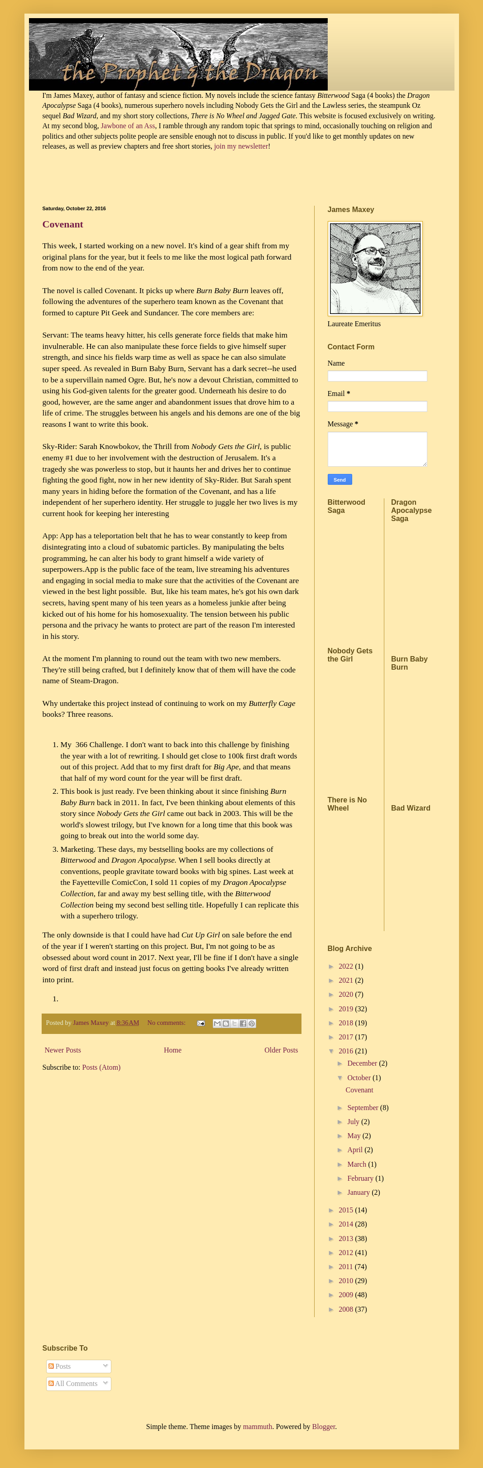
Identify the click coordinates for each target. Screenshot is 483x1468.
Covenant (63, 224)
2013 (347, 1238)
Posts (59, 1366)
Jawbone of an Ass (127, 126)
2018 (347, 1023)
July (354, 1121)
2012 (347, 1252)
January (359, 1192)
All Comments (73, 1383)
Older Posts (281, 1050)
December (363, 1063)
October (360, 1078)
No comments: (167, 1022)
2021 (347, 980)
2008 (347, 1309)
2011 (346, 1266)
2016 (347, 1051)
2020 (347, 994)
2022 (347, 966)
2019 (347, 1009)
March (357, 1164)
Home (173, 1050)
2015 (347, 1210)
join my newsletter (241, 146)
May (354, 1136)
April (355, 1150)
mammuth (258, 1426)
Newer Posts (63, 1050)
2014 (347, 1224)
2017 (347, 1037)
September (363, 1107)
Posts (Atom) (101, 1067)
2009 (347, 1295)
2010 (347, 1280)
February (361, 1178)
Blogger (323, 1426)
